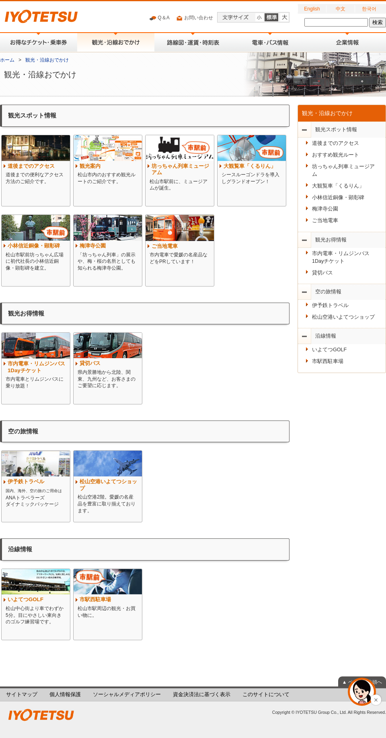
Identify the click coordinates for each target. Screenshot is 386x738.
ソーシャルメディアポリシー (127, 694)
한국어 (369, 9)
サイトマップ (21, 694)
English (312, 9)
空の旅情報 (328, 292)
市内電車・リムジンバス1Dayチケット (341, 257)
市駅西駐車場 (327, 361)
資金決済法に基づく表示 (201, 694)
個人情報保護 (65, 694)
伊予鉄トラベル (330, 305)
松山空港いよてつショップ (343, 317)
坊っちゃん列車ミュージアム (343, 170)
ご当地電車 (325, 220)
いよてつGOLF (329, 350)
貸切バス (322, 273)
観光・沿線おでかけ (47, 60)
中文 (340, 9)
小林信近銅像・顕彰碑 (338, 197)
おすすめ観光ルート (335, 155)
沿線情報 (325, 336)
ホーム (7, 60)
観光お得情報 (331, 240)
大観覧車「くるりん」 (338, 186)
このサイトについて (266, 694)
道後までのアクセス (335, 143)
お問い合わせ (194, 18)
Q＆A (159, 18)
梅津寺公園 (325, 209)
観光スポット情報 (336, 129)
